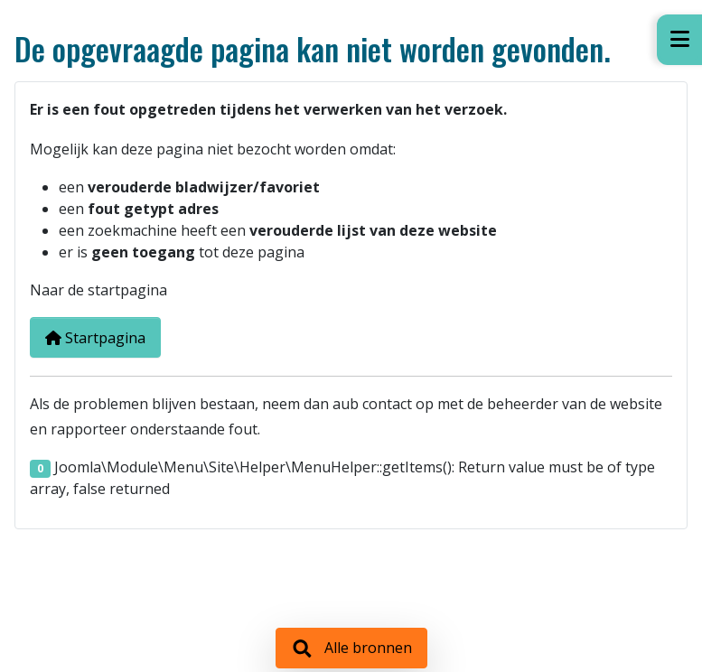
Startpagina (95, 338)
